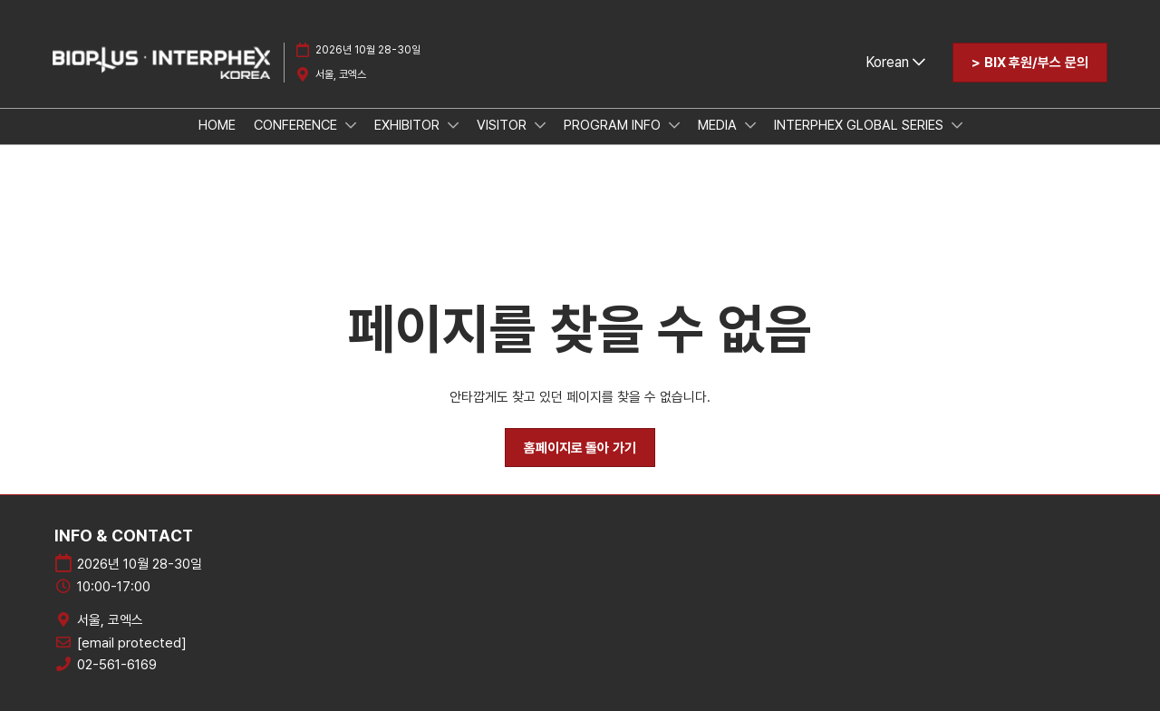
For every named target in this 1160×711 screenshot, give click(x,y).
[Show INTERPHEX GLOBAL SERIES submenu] (957, 125)
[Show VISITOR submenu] (540, 125)
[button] (1029, 63)
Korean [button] (895, 62)
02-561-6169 (117, 665)
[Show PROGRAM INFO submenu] (674, 125)
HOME (217, 125)
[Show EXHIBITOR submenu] (453, 125)
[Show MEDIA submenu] (750, 125)
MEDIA (719, 125)
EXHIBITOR (408, 125)
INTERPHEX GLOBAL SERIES (860, 125)
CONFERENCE (297, 125)
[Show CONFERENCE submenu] (350, 125)
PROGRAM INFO (614, 125)
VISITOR (503, 125)
